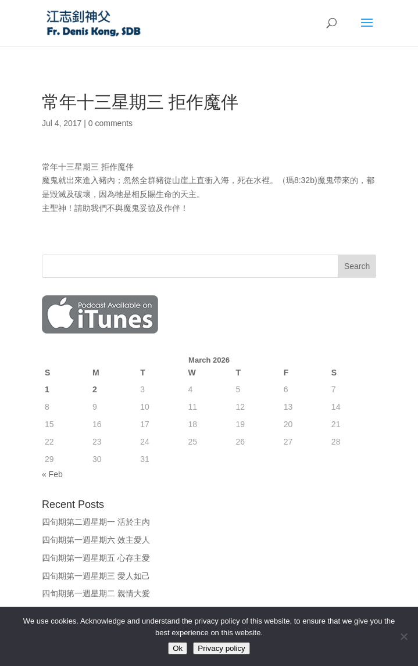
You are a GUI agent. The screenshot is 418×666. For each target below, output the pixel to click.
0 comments (110, 123)
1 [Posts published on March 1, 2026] (47, 389)
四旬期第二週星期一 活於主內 (96, 522)
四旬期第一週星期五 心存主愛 (96, 558)
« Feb (52, 474)
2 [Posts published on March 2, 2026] (94, 389)
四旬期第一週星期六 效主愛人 (96, 540)
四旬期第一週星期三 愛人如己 (96, 576)
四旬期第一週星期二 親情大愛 (96, 593)
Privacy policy (221, 648)
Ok (178, 648)
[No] (403, 636)
